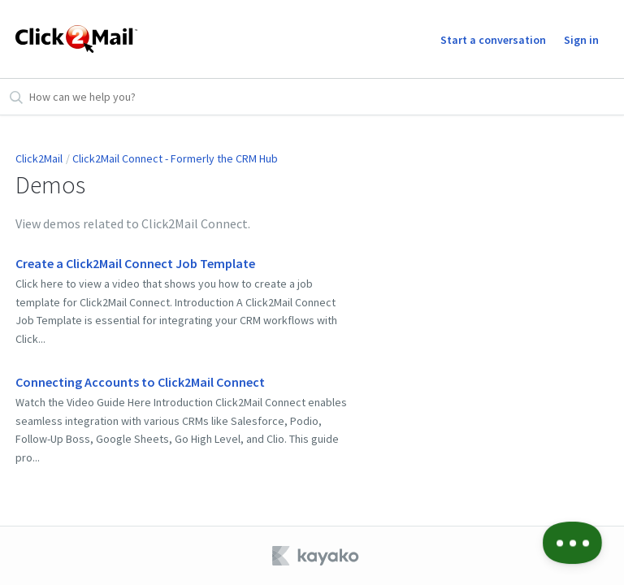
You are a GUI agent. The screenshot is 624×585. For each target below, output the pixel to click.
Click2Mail (39, 158)
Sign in (581, 39)
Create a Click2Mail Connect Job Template (135, 263)
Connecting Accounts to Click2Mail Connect (140, 382)
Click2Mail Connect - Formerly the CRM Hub (175, 158)
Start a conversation (493, 39)
